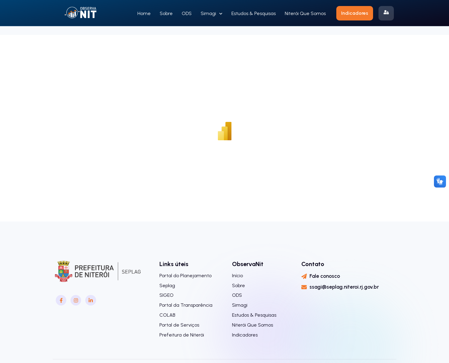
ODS (187, 13)
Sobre (166, 13)
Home (144, 13)
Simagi (211, 13)
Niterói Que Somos (305, 13)
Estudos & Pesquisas (253, 13)
